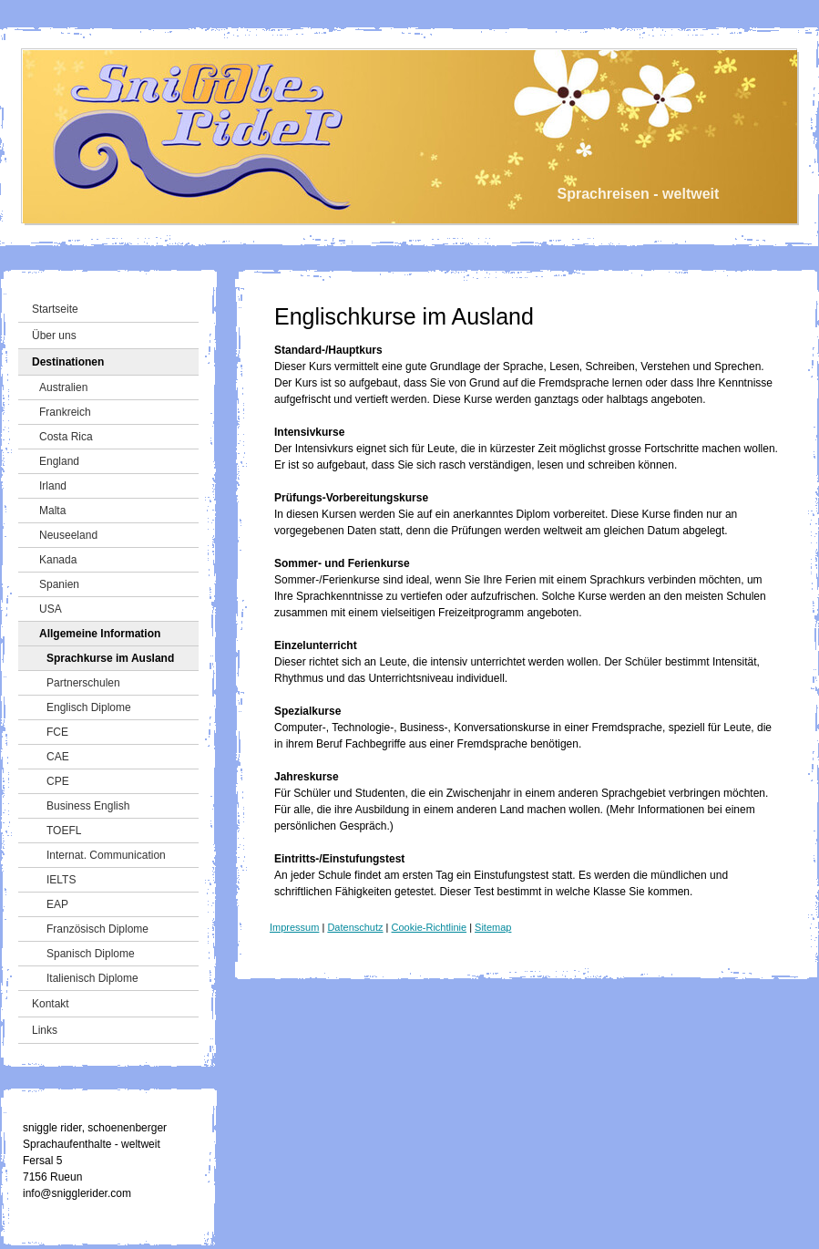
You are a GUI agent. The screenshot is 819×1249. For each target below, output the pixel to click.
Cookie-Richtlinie (429, 927)
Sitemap (493, 927)
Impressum (294, 927)
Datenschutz (355, 927)
